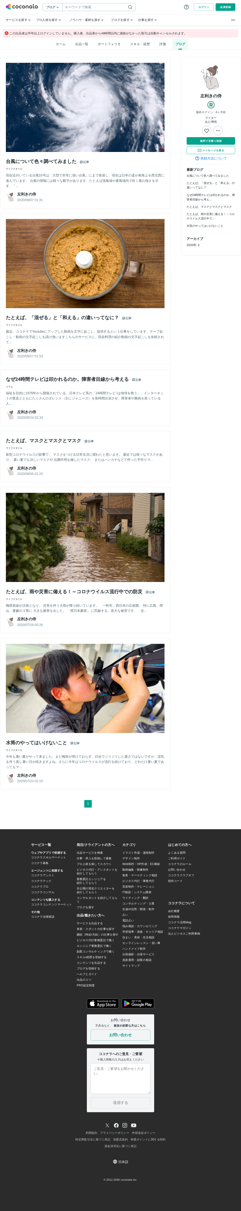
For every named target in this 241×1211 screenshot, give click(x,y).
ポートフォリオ (109, 44)
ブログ (180, 44)
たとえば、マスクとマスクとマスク (209, 206)
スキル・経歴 (140, 44)
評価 (162, 44)
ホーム (61, 44)
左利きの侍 (210, 96)
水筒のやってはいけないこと (205, 226)
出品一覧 (81, 44)
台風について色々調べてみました (208, 175)
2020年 (193, 245)
